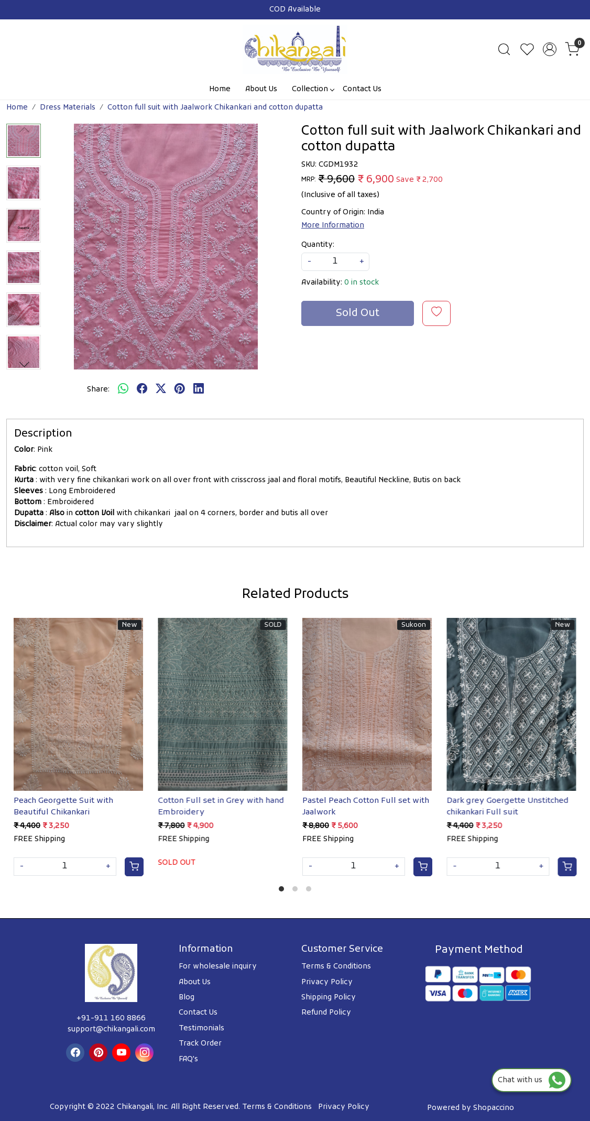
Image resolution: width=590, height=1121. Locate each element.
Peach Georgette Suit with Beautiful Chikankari (63, 807)
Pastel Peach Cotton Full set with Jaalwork (365, 807)
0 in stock (361, 283)
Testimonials (201, 1028)
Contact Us (362, 89)
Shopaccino (493, 1108)
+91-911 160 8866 (111, 1019)
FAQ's (188, 1059)
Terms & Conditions (336, 967)
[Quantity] (65, 866)
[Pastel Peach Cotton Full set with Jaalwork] (367, 704)
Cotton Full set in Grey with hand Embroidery (221, 807)
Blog (186, 998)
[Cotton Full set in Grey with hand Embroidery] (223, 704)
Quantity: (317, 245)
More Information (332, 226)
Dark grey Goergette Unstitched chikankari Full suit (508, 807)
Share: (98, 390)
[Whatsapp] (123, 390)
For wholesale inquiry (218, 967)
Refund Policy (326, 1013)
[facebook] (142, 390)
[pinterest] (179, 390)
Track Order (200, 1044)
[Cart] (134, 866)
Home (220, 89)
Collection (313, 89)
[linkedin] (198, 390)
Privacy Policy (327, 982)
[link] (504, 49)
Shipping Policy (328, 998)
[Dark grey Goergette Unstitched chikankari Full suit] (512, 704)
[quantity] (335, 262)
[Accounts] (550, 49)
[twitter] (160, 390)
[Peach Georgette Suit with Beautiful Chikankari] (79, 704)
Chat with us (531, 1080)
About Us (261, 89)
